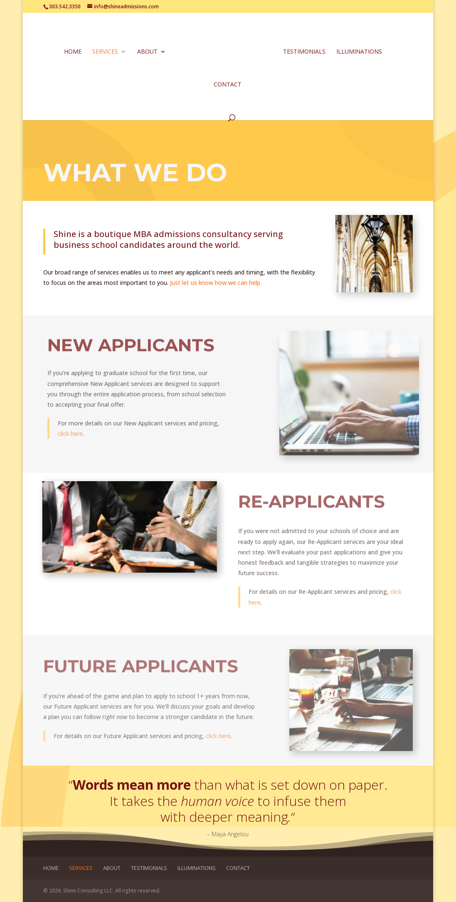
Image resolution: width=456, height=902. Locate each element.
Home (74, 51)
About (149, 51)
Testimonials (302, 51)
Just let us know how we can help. (215, 283)
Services (107, 51)
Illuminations (357, 51)
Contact (228, 84)
